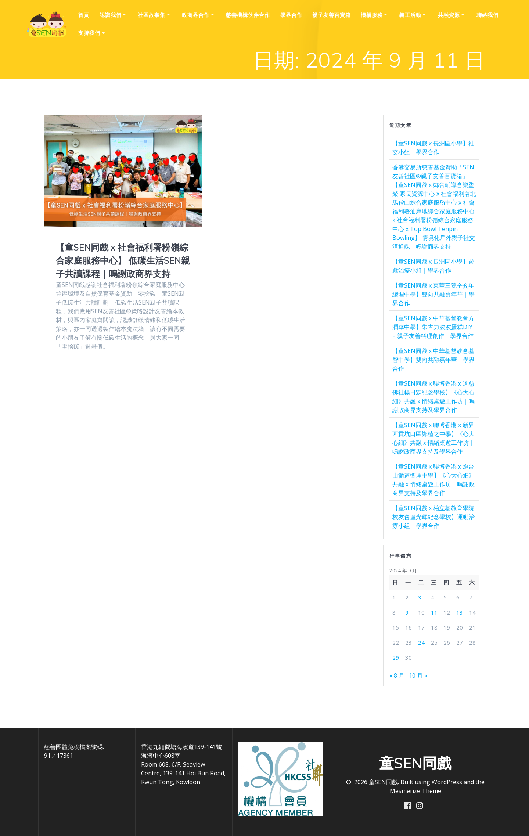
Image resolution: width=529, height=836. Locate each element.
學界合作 (291, 14)
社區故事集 (151, 14)
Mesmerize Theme (415, 791)
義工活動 (410, 14)
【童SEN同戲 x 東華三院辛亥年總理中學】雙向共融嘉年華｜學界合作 (433, 294)
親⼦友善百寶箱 (331, 14)
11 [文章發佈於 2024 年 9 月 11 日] (434, 612)
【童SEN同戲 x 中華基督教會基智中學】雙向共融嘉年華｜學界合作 (433, 359)
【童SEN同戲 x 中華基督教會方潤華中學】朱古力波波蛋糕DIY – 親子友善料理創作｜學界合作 (433, 327)
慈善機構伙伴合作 (248, 14)
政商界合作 (195, 14)
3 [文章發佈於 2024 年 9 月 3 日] (419, 597)
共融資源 (449, 14)
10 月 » (418, 675)
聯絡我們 (487, 14)
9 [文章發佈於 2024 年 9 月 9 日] (407, 612)
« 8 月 (396, 675)
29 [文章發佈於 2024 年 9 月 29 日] (395, 657)
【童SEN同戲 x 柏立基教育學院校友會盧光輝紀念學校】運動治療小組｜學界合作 (433, 517)
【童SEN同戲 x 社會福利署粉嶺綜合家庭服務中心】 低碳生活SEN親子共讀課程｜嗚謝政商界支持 (123, 260)
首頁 (83, 14)
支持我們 (89, 32)
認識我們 (111, 14)
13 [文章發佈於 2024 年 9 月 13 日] (459, 612)
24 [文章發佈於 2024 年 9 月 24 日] (421, 642)
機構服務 (372, 14)
